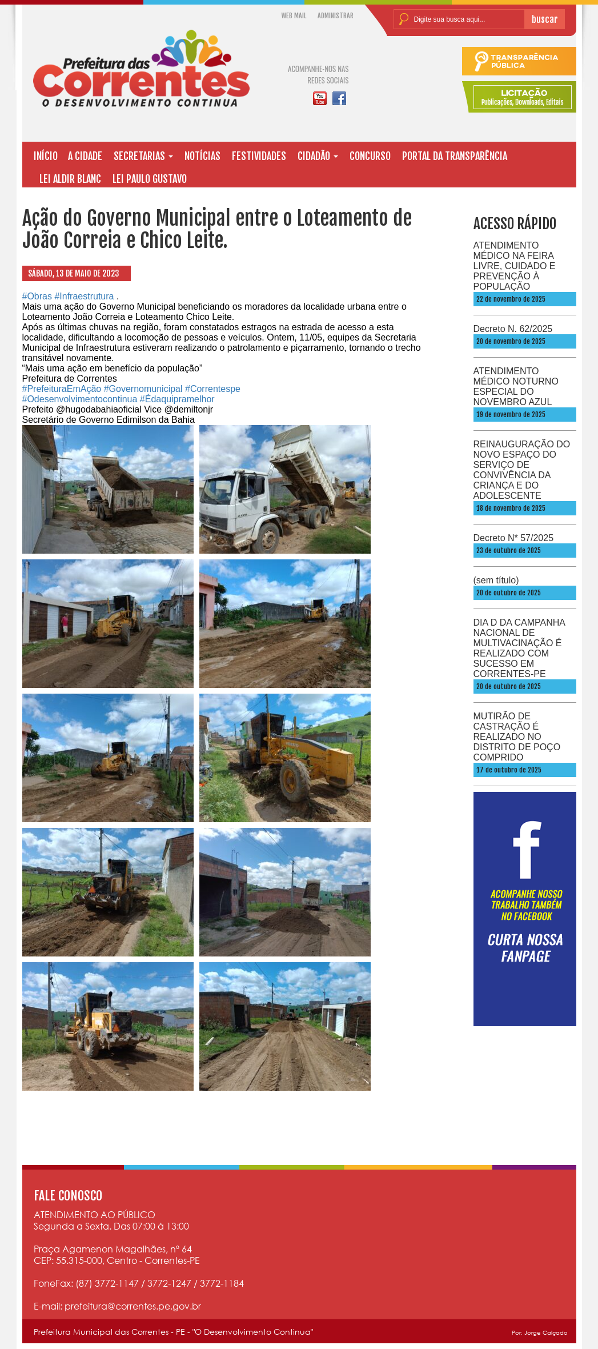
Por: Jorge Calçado (540, 1332)
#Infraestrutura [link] (84, 296)
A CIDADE (85, 156)
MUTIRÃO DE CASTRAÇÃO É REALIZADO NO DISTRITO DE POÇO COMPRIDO (517, 736)
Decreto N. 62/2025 (513, 329)
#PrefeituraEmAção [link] (62, 389)
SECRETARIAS (143, 156)
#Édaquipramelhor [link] (177, 399)
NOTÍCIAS (202, 156)
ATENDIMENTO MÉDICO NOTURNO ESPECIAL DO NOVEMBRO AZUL (516, 386)
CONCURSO (370, 156)
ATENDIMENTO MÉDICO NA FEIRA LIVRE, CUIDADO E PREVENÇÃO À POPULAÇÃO (514, 266)
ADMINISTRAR (336, 15)
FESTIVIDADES (259, 156)
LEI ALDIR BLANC (70, 179)
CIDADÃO (318, 156)
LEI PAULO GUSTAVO (150, 179)
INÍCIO (46, 156)
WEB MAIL (294, 15)
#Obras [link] (37, 296)
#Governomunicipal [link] (143, 389)
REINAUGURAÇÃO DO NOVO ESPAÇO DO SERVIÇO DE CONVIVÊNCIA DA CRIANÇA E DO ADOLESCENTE (522, 470)
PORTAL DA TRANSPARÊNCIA (454, 156)
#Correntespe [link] (212, 389)
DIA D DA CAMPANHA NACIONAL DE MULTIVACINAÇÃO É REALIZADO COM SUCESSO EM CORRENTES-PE (519, 648)
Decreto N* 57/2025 (513, 538)
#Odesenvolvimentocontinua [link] (80, 399)
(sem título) (496, 580)
